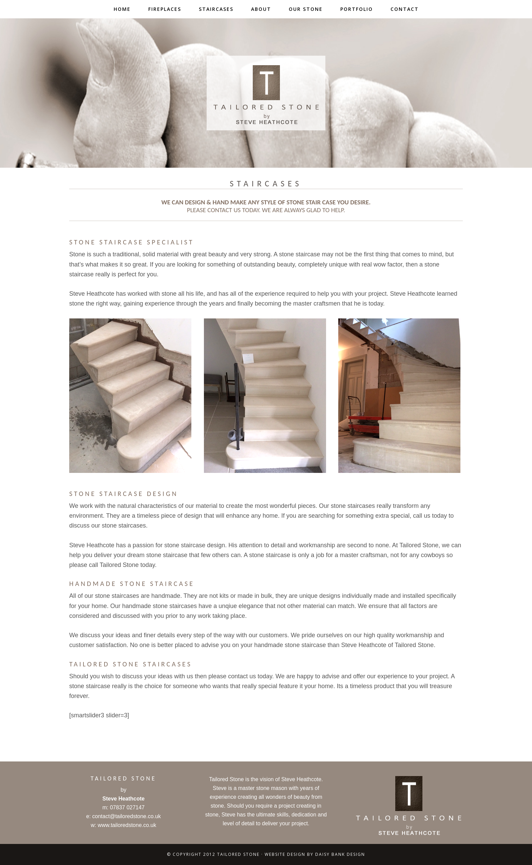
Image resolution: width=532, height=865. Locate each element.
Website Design (285, 854)
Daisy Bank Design (340, 854)
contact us (224, 210)
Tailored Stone (266, 93)
